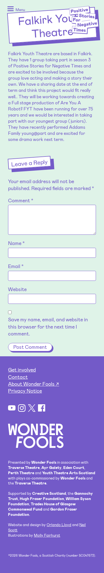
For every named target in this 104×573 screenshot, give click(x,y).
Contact (18, 377)
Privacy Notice (25, 391)
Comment (20, 200)
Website (17, 289)
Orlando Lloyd (59, 524)
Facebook (41, 408)
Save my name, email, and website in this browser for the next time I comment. (48, 326)
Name (16, 243)
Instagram (22, 408)
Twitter (31, 408)
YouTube (12, 408)
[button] (15, 10)
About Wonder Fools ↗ (33, 384)
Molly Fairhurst (47, 535)
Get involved (22, 370)
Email (16, 266)
